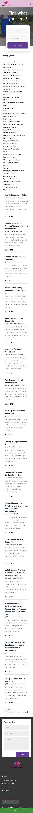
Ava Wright (8, 231)
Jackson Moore (10, 197)
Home (5, 776)
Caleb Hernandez (10, 617)
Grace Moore (9, 354)
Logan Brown (9, 447)
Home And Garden (9, 783)
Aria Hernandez (10, 385)
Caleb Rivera (9, 544)
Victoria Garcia (9, 653)
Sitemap (16, 810)
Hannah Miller (9, 514)
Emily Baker (9, 578)
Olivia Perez (9, 477)
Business (6, 787)
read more (9, 216)
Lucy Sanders (9, 293)
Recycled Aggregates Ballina (16, 195)
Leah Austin (9, 323)
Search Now (18, 45)
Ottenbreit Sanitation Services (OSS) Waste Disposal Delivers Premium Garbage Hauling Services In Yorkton (15, 608)
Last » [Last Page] (25, 712)
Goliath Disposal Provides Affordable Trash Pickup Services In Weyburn (15, 572)
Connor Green (9, 416)
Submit (22, 754)
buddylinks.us (15, 807)
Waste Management (19, 197)
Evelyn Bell (8, 262)
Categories (7, 790)
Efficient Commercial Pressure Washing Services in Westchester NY (16, 226)
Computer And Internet (10, 780)
